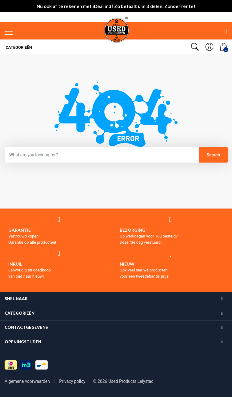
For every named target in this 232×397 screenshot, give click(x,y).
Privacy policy (72, 381)
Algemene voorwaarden (28, 381)
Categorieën (18, 47)
